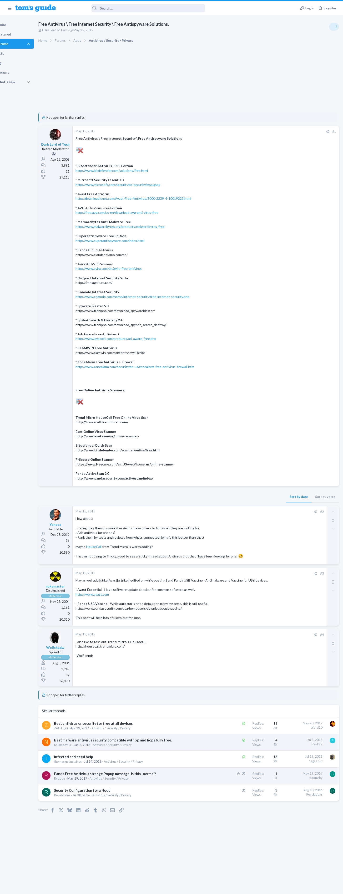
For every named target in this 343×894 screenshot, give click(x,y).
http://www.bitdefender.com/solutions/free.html (128, 171)
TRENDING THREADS (283, 258)
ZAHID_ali (77, 737)
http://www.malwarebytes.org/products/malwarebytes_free (136, 227)
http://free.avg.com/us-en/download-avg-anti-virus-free (133, 212)
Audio (279, 290)
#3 (245, 578)
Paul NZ (240, 754)
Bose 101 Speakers (297, 378)
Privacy (183, 887)
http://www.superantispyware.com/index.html (126, 241)
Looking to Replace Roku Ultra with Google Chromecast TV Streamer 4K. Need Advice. (305, 433)
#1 (257, 131)
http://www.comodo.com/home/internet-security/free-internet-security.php (149, 297)
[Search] (133, 8)
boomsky (239, 792)
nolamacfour (79, 759)
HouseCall (111, 547)
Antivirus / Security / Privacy (127, 737)
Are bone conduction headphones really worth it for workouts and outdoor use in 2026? (305, 273)
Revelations (79, 814)
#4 (245, 644)
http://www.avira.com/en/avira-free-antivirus (125, 268)
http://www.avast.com (108, 604)
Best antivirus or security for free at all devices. (110, 733)
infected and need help (90, 771)
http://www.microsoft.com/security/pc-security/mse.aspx (134, 185)
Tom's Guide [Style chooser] (304, 854)
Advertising (120, 887)
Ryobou (76, 798)
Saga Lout (239, 775)
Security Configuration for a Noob (99, 809)
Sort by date (221, 497)
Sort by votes (248, 497)
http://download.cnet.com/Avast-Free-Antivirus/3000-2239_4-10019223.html (149, 198)
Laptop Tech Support (290, 369)
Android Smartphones (290, 318)
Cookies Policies (153, 887)
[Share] (250, 131)
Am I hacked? (292, 328)
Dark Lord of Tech (71, 30)
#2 (245, 512)
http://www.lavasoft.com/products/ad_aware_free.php (132, 339)
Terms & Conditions (217, 887)
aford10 (240, 737)
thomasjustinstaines (84, 776)
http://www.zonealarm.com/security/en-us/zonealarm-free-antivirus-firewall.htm (151, 367)
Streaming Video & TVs (291, 419)
